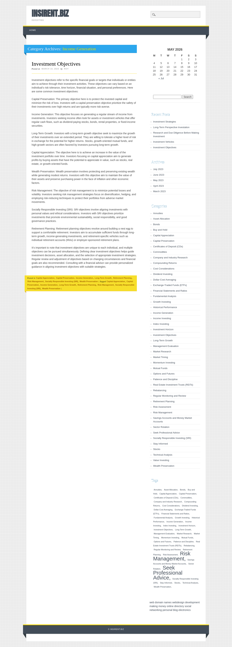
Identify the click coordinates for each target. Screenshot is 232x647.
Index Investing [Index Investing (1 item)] (169, 526)
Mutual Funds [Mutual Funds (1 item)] (187, 538)
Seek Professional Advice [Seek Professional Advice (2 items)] (167, 573)
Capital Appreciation (45, 278)
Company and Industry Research (170, 257)
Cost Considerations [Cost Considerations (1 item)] (171, 506)
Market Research (162, 351)
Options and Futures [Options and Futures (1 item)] (162, 541)
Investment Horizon (163, 329)
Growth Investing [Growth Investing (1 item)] (182, 518)
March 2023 (159, 191)
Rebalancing (159, 390)
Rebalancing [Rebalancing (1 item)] (189, 545)
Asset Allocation (161, 218)
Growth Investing (162, 301)
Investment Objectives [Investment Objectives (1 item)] (163, 530)
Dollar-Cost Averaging (164, 279)
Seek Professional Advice (166, 432)
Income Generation (84, 278)
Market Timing (160, 357)
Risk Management (36, 281)
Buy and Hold (160, 229)
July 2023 (158, 169)
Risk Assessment (162, 407)
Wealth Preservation (89, 281)
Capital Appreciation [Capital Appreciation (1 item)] (168, 494)
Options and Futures (164, 373)
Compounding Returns (165, 263)
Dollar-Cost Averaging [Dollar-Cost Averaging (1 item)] (163, 510)
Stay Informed (160, 443)
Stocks (156, 449)
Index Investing (161, 324)
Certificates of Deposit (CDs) (168, 246)
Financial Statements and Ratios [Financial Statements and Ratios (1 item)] (175, 514)
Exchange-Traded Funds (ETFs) (170, 285)
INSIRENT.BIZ (50, 13)
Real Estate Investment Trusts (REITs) (173, 384)
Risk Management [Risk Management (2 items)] (171, 556)
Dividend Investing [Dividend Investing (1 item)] (190, 506)
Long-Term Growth (103, 278)
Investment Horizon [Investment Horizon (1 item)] (187, 526)
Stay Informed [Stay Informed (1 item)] (166, 583)
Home (32, 30)
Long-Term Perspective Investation (171, 127)
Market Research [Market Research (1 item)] (184, 534)
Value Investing (161, 460)
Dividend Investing (162, 274)
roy (66, 69)
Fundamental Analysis (164, 296)
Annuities (158, 213)
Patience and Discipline (165, 379)
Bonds (156, 224)
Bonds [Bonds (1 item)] (182, 490)
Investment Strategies (164, 121)
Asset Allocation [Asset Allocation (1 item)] (171, 490)
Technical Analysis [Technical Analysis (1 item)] (190, 583)
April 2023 (158, 186)
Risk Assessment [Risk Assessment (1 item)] (170, 555)
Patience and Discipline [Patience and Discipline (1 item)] (183, 541)
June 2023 (158, 174)
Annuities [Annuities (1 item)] (158, 490)
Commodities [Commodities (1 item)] (186, 498)
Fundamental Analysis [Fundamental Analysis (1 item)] (163, 518)
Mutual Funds (160, 368)
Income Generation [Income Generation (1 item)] (175, 522)
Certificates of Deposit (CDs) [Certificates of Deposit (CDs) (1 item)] (166, 498)
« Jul (161, 78)
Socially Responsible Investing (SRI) (61, 281)
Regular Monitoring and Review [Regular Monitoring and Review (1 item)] (167, 549)
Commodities (160, 252)
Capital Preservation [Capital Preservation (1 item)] (187, 494)
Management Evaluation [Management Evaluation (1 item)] (164, 534)
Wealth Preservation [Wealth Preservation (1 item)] (162, 587)
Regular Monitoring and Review (169, 395)
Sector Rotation (161, 427)
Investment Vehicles (163, 141)
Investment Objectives (56, 64)
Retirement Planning (122, 278)
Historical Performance (165, 307)
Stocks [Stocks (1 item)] (177, 583)
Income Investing (162, 318)
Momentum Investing (164, 362)
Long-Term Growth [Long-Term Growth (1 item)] (183, 530)
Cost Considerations (163, 268)
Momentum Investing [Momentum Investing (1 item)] (170, 538)
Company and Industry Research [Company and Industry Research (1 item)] (168, 502)
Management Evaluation (166, 346)
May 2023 (158, 180)
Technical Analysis (162, 454)
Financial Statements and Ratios (170, 290)
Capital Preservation (65, 278)
